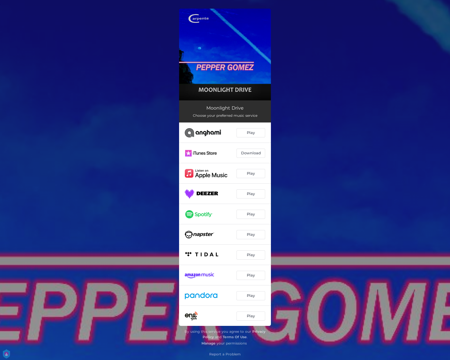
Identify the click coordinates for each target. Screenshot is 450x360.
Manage (208, 343)
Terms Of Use (235, 337)
